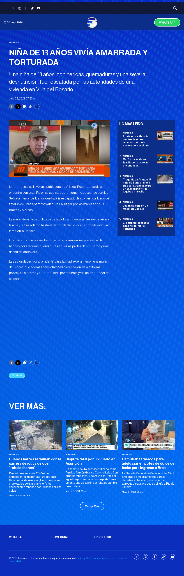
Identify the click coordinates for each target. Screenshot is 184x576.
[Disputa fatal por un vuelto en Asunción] (92, 435)
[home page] (92, 22)
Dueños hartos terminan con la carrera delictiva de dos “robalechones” (35, 463)
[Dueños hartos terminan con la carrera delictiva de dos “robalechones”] (35, 435)
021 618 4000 (102, 537)
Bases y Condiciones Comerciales (95, 558)
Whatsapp (167, 22)
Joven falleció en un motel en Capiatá (135, 207)
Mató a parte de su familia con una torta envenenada (135, 162)
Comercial (60, 537)
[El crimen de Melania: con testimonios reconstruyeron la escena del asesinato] (165, 136)
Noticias (14, 42)
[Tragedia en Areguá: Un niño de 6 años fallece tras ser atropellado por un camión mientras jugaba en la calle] (165, 179)
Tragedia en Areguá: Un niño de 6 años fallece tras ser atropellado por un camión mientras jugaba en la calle (138, 185)
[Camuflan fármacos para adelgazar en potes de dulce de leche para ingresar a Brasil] (148, 435)
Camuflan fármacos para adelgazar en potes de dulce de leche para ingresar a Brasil (148, 463)
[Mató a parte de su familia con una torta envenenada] (165, 159)
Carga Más (92, 506)
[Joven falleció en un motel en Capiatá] (165, 205)
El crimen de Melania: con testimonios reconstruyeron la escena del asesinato (136, 141)
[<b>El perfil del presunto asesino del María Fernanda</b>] (165, 222)
